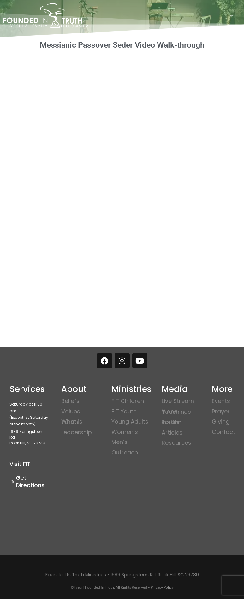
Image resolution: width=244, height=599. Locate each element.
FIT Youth (124, 411)
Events (221, 401)
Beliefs (70, 401)
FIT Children (127, 401)
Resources (176, 443)
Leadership (76, 432)
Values (70, 411)
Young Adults (129, 421)
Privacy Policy (162, 587)
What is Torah (71, 422)
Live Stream (178, 401)
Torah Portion (172, 422)
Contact (223, 432)
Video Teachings (176, 411)
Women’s (124, 432)
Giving (220, 421)
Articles (172, 432)
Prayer (221, 411)
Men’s (119, 442)
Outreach (124, 452)
